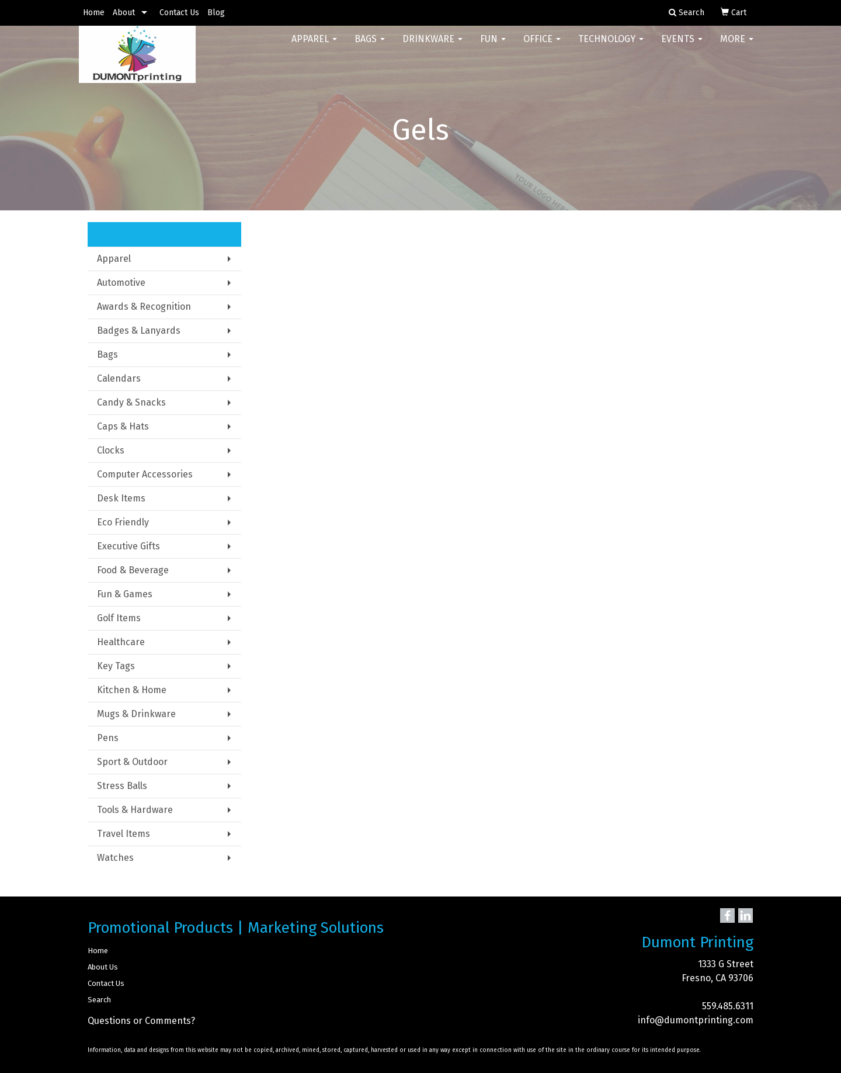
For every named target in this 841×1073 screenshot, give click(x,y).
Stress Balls (122, 785)
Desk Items (121, 498)
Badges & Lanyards (138, 330)
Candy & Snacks (131, 402)
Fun (493, 46)
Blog (216, 13)
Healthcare (121, 642)
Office (542, 46)
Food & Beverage (133, 570)
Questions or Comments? (141, 1020)
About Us (103, 967)
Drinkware (432, 46)
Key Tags (116, 666)
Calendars (119, 378)
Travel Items (123, 833)
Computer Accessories (145, 474)
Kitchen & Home (131, 689)
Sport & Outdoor (132, 761)
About (124, 13)
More (736, 46)
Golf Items (119, 618)
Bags (370, 46)
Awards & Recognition (144, 306)
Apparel (314, 46)
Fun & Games (124, 594)
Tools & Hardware (135, 809)
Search (99, 999)
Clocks (110, 450)
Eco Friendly (123, 522)
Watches (115, 857)
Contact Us (179, 13)
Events (682, 46)
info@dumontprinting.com (695, 1020)
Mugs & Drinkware (136, 713)
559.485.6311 (727, 1006)
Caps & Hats (123, 426)
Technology (611, 46)
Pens (108, 737)
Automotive (121, 282)
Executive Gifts (128, 546)
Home (94, 13)
